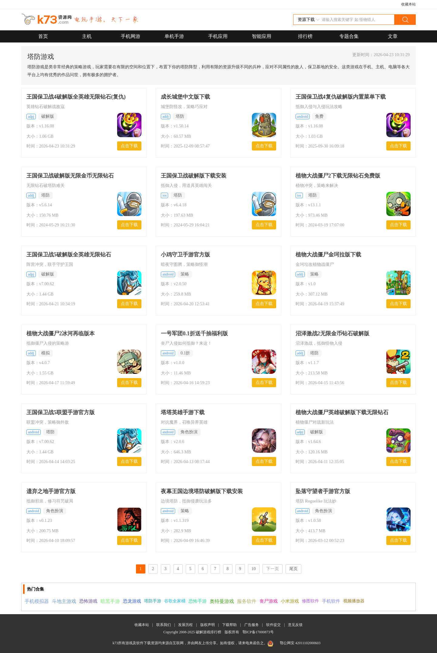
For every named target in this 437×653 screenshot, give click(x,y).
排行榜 (305, 36)
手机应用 (218, 36)
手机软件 (331, 601)
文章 (393, 36)
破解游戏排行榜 (209, 632)
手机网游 (130, 36)
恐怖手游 (197, 601)
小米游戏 (290, 601)
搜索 (404, 20)
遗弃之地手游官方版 (51, 491)
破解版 (47, 116)
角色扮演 (189, 432)
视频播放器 (353, 601)
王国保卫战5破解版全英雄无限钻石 (68, 255)
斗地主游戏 (64, 601)
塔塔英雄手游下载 (183, 412)
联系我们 (163, 625)
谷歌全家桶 (174, 601)
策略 (185, 274)
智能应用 (261, 36)
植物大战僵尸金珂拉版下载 (328, 255)
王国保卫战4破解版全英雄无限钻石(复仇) (76, 97)
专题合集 (349, 36)
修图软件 (310, 601)
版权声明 (207, 625)
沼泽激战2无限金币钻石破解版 (332, 333)
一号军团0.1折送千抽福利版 (194, 333)
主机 (87, 36)
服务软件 (246, 601)
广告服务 (251, 625)
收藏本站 (408, 4)
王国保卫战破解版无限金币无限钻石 (70, 176)
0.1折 (185, 353)
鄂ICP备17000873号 (258, 632)
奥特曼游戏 (222, 601)
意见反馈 (295, 625)
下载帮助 (229, 625)
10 (254, 569)
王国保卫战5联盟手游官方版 (60, 412)
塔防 (180, 116)
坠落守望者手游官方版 (323, 491)
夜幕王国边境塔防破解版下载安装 (202, 491)
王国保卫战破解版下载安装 (193, 176)
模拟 (45, 353)
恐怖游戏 (88, 601)
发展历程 (185, 625)
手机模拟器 (37, 601)
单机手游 (174, 36)
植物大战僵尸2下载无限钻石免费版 (338, 176)
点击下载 (129, 146)
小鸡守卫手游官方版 (185, 255)
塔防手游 (152, 601)
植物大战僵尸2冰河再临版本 (60, 333)
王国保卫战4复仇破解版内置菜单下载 (341, 97)
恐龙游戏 (132, 601)
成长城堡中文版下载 (185, 97)
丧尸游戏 (268, 601)
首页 (43, 36)
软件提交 (273, 625)
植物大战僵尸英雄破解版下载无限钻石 (342, 412)
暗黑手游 (110, 601)
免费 (319, 116)
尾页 (293, 569)
